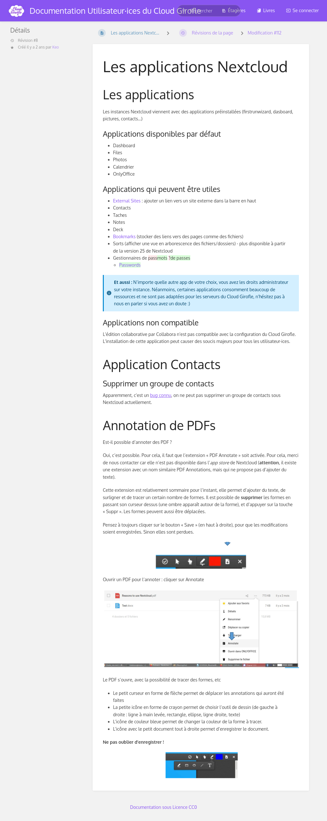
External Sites (127, 200)
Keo (55, 47)
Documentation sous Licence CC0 (163, 807)
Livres (266, 10)
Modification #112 (264, 32)
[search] (209, 11)
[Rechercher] (184, 10)
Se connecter (302, 10)
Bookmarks (124, 236)
